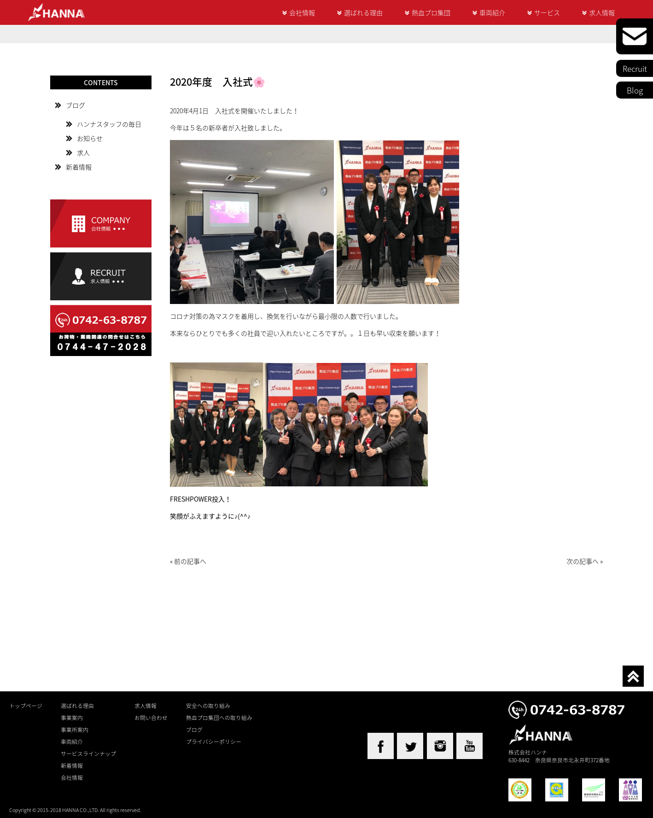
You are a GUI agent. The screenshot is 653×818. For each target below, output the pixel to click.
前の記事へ (190, 561)
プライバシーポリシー (213, 741)
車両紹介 (492, 12)
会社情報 (302, 12)
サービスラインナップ (88, 753)
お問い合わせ (151, 717)
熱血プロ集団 (431, 12)
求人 (83, 152)
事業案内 (72, 717)
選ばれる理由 (363, 12)
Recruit (635, 68)
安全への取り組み (208, 705)
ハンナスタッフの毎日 (109, 124)
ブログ (75, 105)
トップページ (25, 705)
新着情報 (79, 166)
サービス (547, 12)
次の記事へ (582, 561)
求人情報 (602, 12)
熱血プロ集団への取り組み (219, 717)
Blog (635, 90)
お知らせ (90, 138)
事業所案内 (74, 729)
